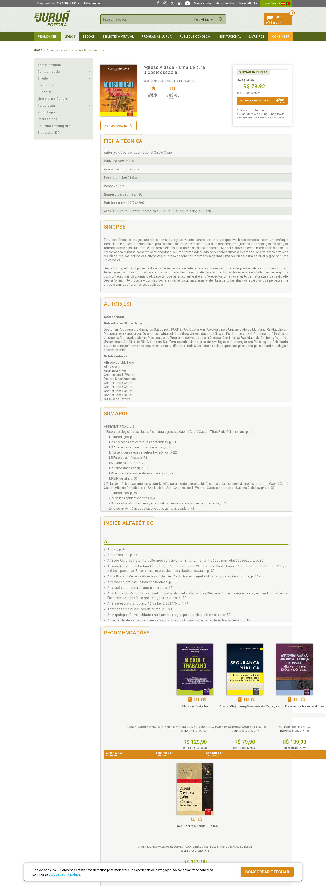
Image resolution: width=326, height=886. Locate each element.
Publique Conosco (194, 36)
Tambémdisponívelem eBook (119, 700)
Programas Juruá (156, 36)
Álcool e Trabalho (124, 706)
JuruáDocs (172, 839)
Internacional (48, 119)
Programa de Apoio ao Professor (185, 825)
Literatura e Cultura (52, 99)
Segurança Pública (172, 706)
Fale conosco (93, 3)
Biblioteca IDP (48, 132)
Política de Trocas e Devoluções (120, 820)
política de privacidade (64, 874)
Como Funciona (109, 843)
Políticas (106, 811)
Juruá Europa (276, 3)
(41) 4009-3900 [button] (58, 3)
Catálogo (234, 815)
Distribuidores (237, 825)
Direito (42, 78)
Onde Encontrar (44, 834)
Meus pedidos (225, 3)
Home (38, 50)
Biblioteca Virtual (114, 834)
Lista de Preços (238, 820)
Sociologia (46, 112)
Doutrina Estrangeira (54, 126)
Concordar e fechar (267, 872)
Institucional (229, 36)
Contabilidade (48, 71)
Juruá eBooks (43, 830)
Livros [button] (70, 36)
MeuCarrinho (274, 20)
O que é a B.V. (107, 839)
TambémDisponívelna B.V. (126, 700)
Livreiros (256, 36)
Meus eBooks (248, 3)
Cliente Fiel (170, 815)
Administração (49, 65)
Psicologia (46, 105)
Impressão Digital (46, 820)
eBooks (89, 36)
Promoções (47, 36)
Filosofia (44, 92)
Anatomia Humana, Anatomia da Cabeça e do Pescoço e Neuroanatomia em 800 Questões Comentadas (220, 714)
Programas (173, 811)
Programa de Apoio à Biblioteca (184, 830)
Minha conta (202, 3)
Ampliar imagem (118, 125)
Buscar (221, 19)
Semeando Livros (174, 820)
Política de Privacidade (113, 815)
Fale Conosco (43, 839)
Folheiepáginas (132, 700)
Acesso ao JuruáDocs (178, 843)
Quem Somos (43, 815)
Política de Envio (109, 825)
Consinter (280, 36)
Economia (45, 85)
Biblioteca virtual (118, 36)
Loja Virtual (203, 19)
